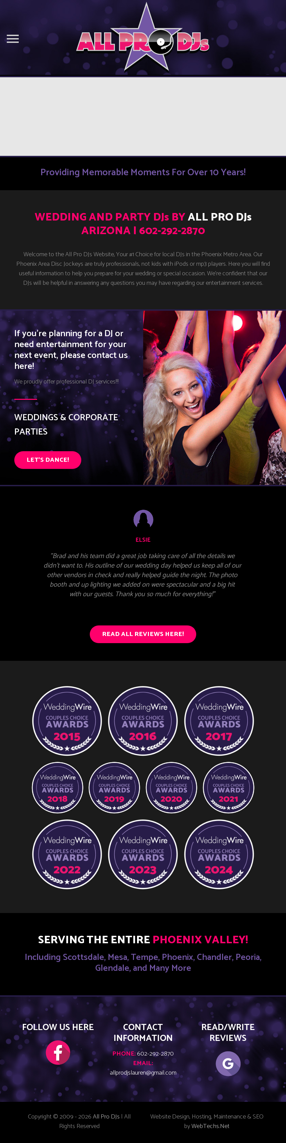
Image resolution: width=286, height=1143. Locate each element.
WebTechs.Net (210, 1126)
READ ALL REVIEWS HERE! (143, 634)
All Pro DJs (106, 1117)
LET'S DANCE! (48, 460)
